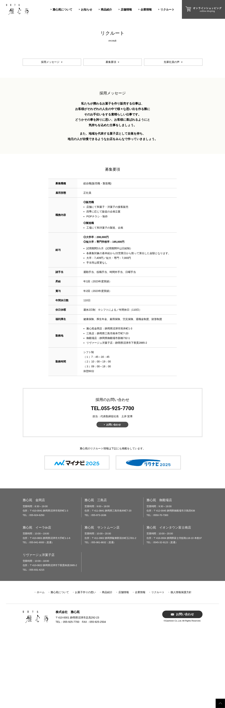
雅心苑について (62, 9)
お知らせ (86, 9)
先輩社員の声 (171, 137)
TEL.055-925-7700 (112, 483)
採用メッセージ (50, 137)
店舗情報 (126, 9)
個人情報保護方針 (180, 667)
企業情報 (146, 9)
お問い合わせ (113, 499)
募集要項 (111, 137)
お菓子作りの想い (85, 667)
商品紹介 (106, 9)
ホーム (41, 667)
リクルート (167, 9)
